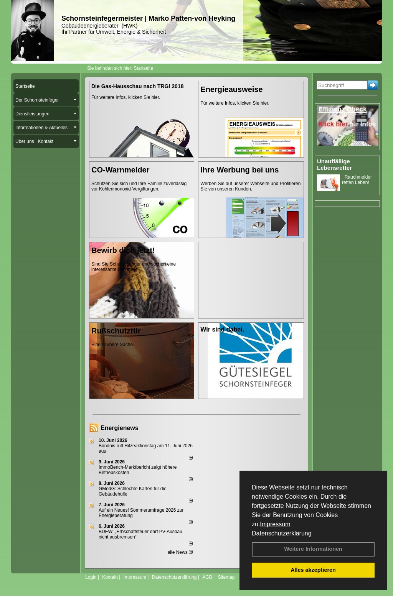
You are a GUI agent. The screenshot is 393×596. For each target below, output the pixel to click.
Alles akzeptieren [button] (313, 570)
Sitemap (226, 577)
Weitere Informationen (313, 549)
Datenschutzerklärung (282, 533)
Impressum (275, 524)
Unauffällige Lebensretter (334, 164)
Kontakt (110, 577)
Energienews (120, 428)
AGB (207, 577)
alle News (180, 552)
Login (90, 577)
